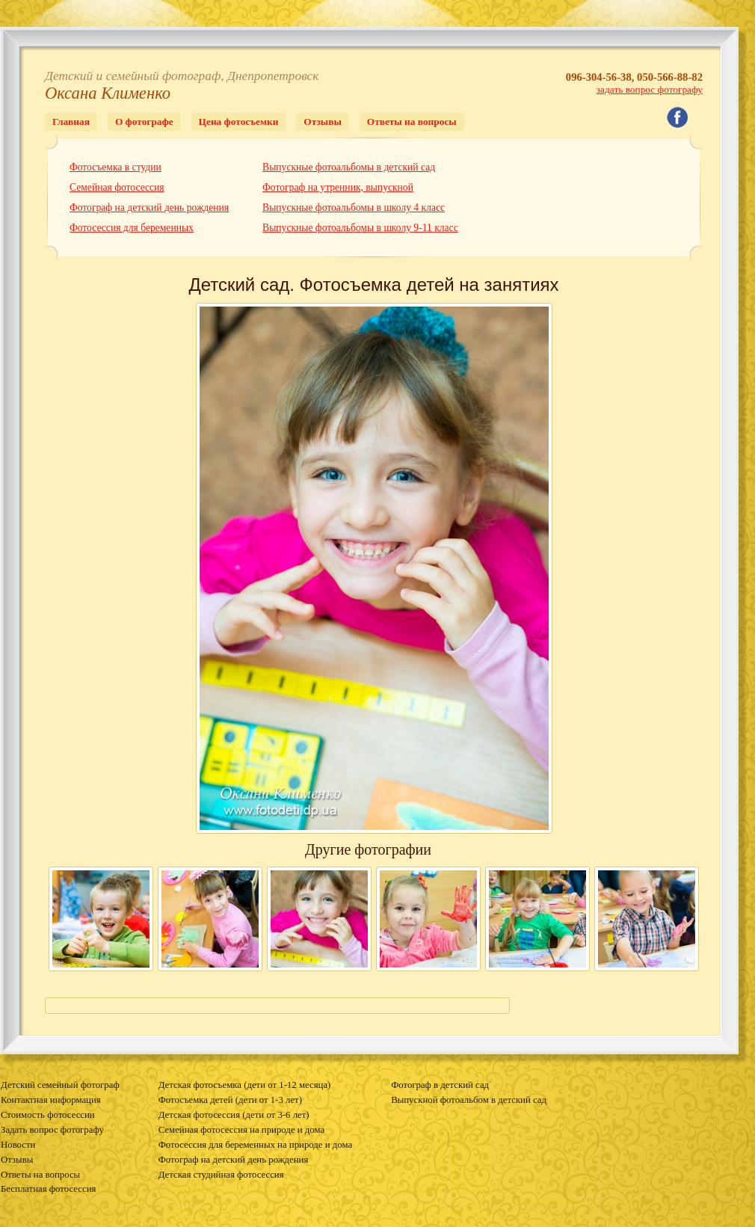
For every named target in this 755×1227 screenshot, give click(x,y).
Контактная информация (51, 1100)
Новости (18, 1145)
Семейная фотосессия (117, 187)
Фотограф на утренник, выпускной (337, 187)
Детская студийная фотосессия (221, 1174)
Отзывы (322, 121)
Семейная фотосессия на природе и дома (241, 1130)
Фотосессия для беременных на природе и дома (255, 1145)
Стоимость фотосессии (48, 1115)
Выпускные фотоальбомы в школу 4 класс (353, 207)
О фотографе (144, 121)
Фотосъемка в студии (115, 167)
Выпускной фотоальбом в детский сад (468, 1100)
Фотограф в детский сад (440, 1085)
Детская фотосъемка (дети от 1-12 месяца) (244, 1085)
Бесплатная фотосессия (48, 1189)
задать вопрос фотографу (650, 89)
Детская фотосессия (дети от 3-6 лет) (233, 1115)
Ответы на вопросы (412, 121)
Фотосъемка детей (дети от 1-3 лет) (230, 1100)
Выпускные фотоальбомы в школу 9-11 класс (360, 227)
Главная (71, 121)
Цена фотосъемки (239, 121)
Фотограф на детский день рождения (149, 207)
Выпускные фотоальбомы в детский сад (348, 167)
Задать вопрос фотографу (52, 1130)
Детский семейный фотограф (60, 1085)
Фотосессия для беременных (132, 227)
